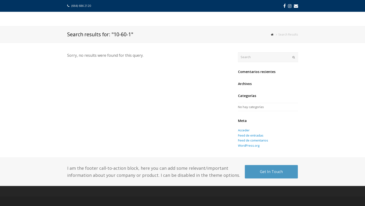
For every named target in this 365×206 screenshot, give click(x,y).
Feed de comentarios (253, 140)
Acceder (244, 130)
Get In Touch (271, 171)
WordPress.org (248, 145)
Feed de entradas (250, 135)
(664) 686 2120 (81, 6)
